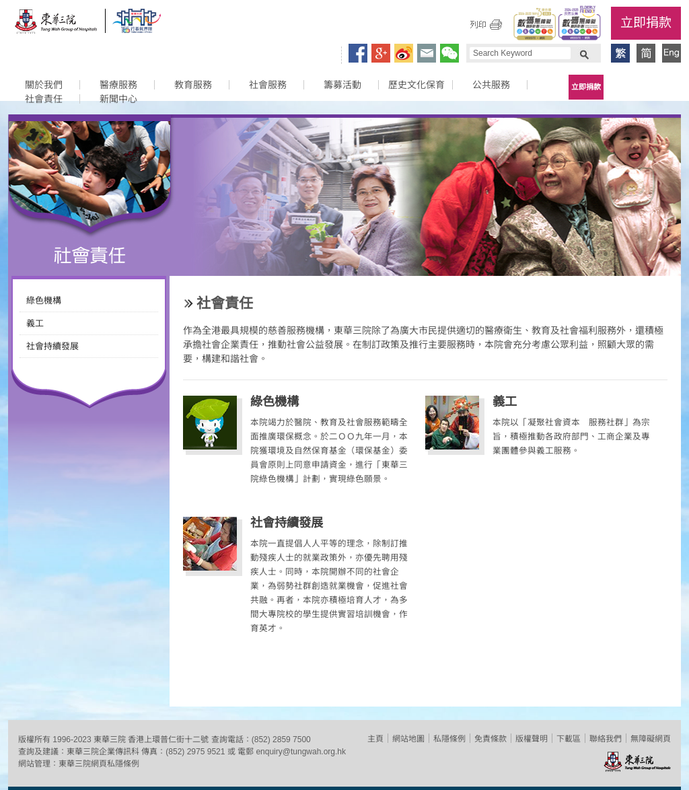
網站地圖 (408, 739)
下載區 (568, 739)
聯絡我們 (605, 739)
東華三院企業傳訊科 (103, 751)
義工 (35, 323)
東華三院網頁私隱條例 (99, 763)
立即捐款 (646, 22)
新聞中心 (118, 99)
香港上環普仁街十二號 (168, 739)
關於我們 (44, 84)
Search (584, 53)
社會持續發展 (52, 346)
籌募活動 (342, 84)
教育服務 (193, 84)
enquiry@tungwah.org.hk (301, 751)
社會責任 (44, 99)
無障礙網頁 (650, 739)
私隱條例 (449, 739)
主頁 (375, 739)
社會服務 (268, 84)
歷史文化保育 (416, 84)
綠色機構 (43, 300)
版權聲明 (531, 739)
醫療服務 (118, 84)
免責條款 (490, 739)
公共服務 (491, 84)
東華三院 (56, 24)
